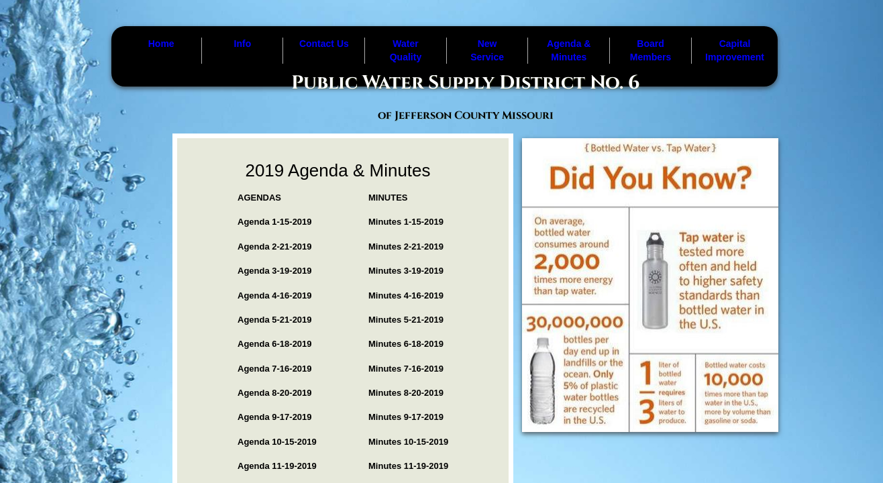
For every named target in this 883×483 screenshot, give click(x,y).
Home (161, 43)
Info (243, 43)
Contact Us (324, 43)
